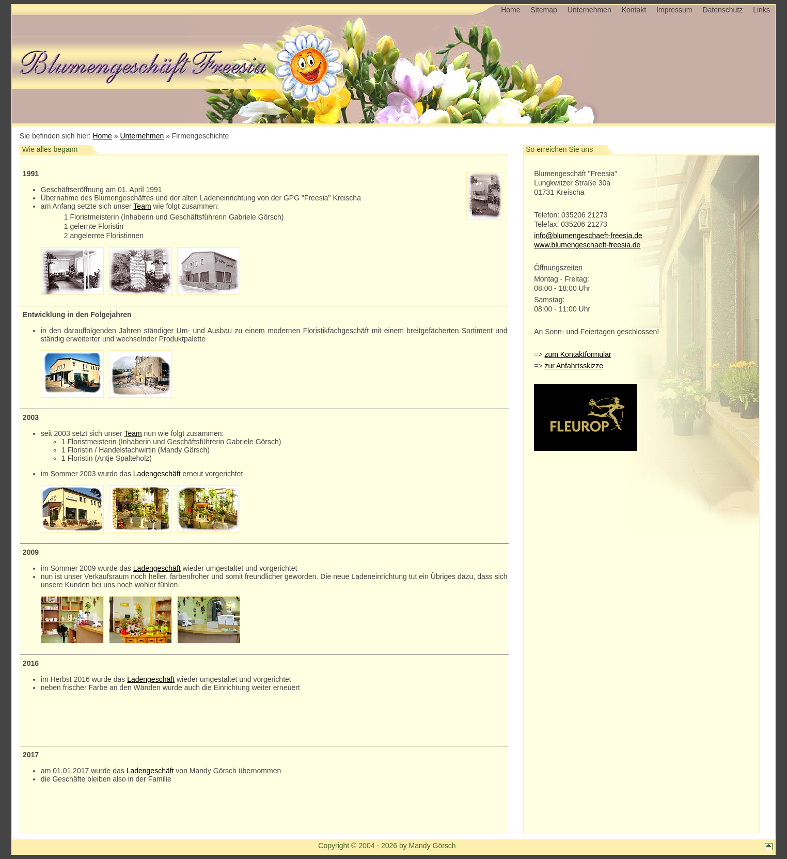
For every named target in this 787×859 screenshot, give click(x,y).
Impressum (674, 10)
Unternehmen (589, 10)
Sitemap (543, 10)
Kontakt (634, 10)
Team (142, 206)
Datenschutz (722, 10)
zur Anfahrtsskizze (573, 366)
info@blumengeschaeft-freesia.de (588, 235)
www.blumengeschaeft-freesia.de (587, 245)
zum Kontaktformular (577, 354)
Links (761, 10)
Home (510, 10)
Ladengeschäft (157, 474)
